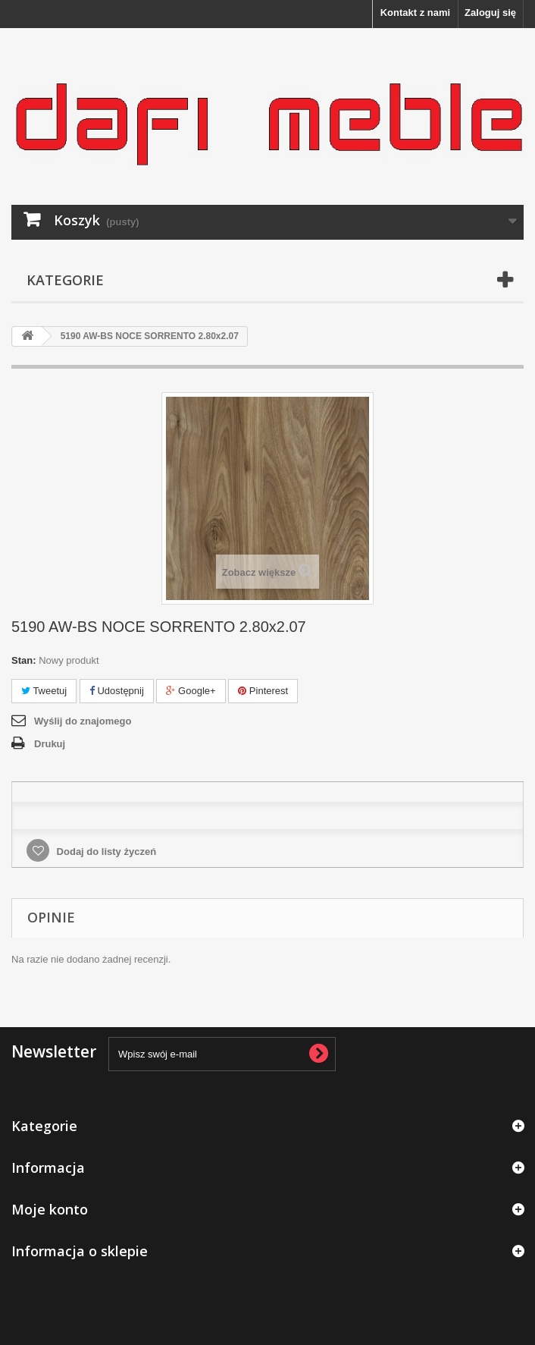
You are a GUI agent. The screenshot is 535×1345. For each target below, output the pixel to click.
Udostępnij (116, 690)
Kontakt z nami (415, 12)
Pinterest (263, 690)
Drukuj (49, 743)
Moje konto (49, 1209)
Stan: (23, 660)
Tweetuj (44, 690)
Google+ (190, 690)
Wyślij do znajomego (82, 721)
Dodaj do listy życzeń (105, 851)
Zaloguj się (490, 12)
